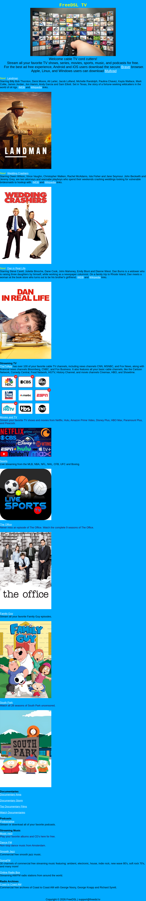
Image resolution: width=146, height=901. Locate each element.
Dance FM (6, 842)
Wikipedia (36, 87)
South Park (6, 702)
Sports (3, 461)
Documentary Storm (11, 800)
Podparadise (7, 821)
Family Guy (6, 613)
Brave (125, 67)
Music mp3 (6, 833)
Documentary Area (10, 794)
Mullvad (111, 71)
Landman (12, 78)
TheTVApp (6, 366)
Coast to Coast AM (10, 884)
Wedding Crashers (18, 173)
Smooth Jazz (7, 851)
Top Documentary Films (13, 806)
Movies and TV (8, 417)
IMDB (22, 87)
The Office (6, 524)
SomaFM (5, 860)
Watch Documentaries (12, 812)
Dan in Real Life (16, 268)
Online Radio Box (10, 872)
